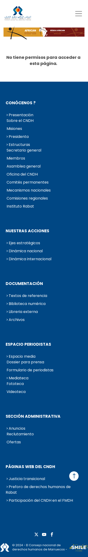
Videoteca (16, 391)
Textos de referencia (28, 295)
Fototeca (15, 383)
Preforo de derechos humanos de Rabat (38, 489)
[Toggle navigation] (78, 13)
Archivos (17, 319)
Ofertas (14, 442)
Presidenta (19, 136)
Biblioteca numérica (27, 303)
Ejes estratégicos (24, 243)
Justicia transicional (27, 478)
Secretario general (24, 150)
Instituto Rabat (20, 206)
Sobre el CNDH (20, 120)
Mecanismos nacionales (29, 190)
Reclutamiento (20, 434)
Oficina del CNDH (22, 174)
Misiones (14, 128)
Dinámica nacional (26, 251)
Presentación (21, 115)
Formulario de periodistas (30, 370)
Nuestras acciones (27, 231)
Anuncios (17, 428)
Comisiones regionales (27, 198)
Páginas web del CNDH (30, 466)
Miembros (16, 158)
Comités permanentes (28, 182)
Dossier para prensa (25, 362)
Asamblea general (24, 166)
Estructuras (19, 144)
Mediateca (18, 378)
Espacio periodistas (28, 344)
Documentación (24, 283)
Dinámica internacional (30, 259)
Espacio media (22, 356)
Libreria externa (23, 311)
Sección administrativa (33, 416)
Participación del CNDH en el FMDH (41, 500)
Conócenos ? (21, 103)
